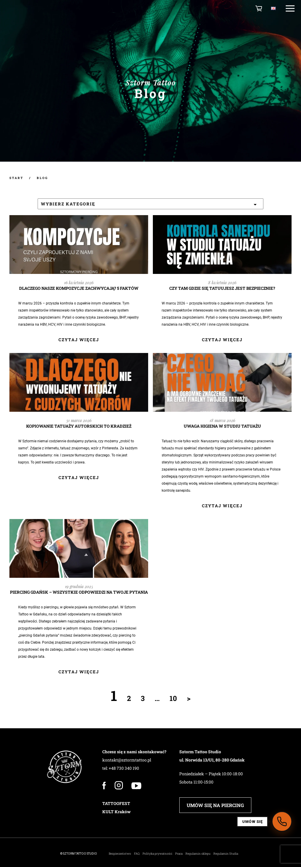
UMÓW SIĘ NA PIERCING (215, 805)
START (16, 178)
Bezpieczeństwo (120, 854)
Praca (179, 854)
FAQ (137, 854)
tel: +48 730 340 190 (120, 768)
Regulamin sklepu (197, 854)
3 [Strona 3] (143, 698)
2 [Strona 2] (129, 698)
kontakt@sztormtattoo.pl (126, 760)
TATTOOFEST (116, 803)
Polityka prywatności (157, 854)
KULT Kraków (116, 811)
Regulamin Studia (225, 854)
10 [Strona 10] (173, 698)
